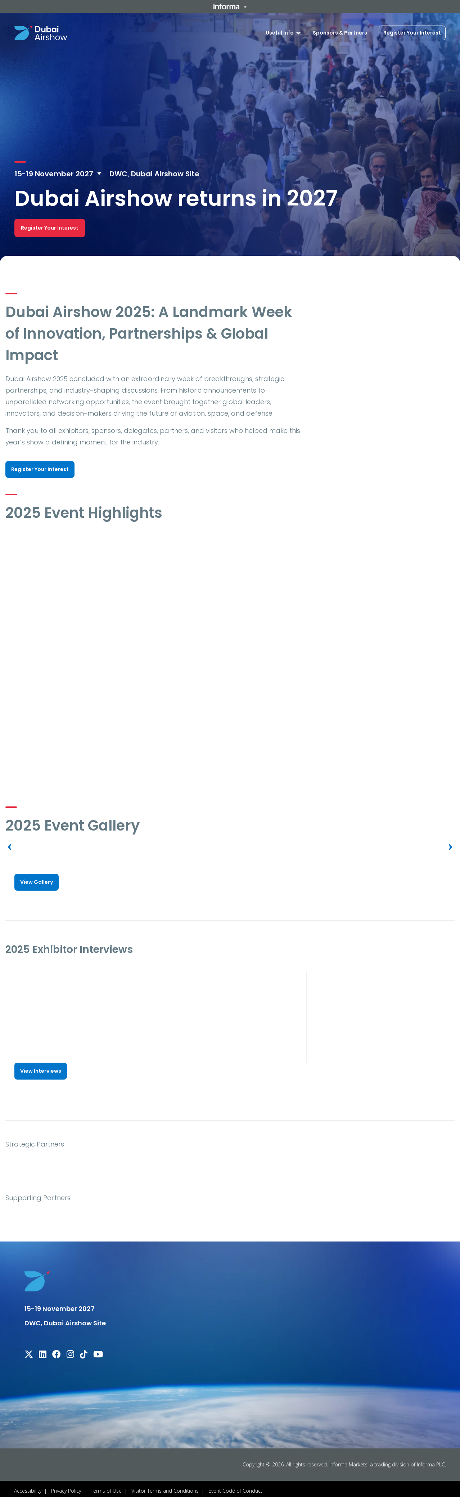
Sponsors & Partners (340, 32)
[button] (230, 6)
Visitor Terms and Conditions (165, 1486)
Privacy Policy (66, 1486)
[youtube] (98, 1351)
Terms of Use (106, 1486)
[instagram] (70, 1351)
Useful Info (280, 32)
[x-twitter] (28, 1351)
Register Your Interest (412, 32)
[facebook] (56, 1351)
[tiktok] (83, 1351)
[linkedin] (42, 1351)
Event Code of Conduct (235, 1486)
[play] (114, 593)
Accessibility (27, 1486)
